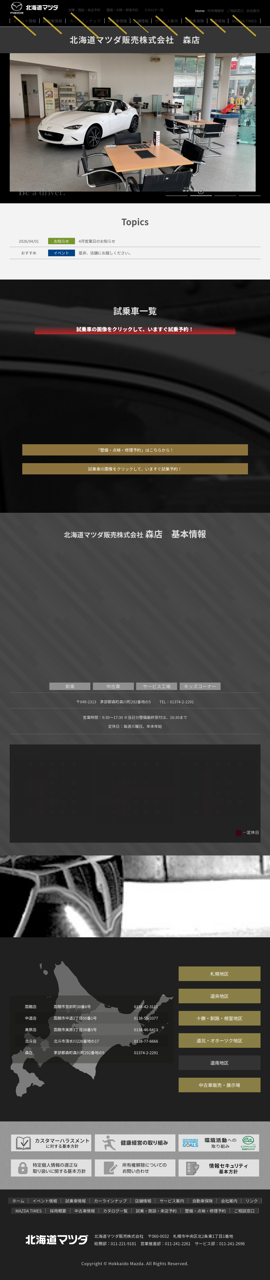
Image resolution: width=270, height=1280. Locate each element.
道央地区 (219, 996)
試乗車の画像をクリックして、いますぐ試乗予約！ (135, 469)
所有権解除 (215, 10)
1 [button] (177, 195)
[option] (135, 122)
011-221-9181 (123, 1243)
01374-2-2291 (182, 701)
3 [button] (225, 195)
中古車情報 (84, 1211)
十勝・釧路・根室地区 (220, 1018)
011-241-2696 (232, 1243)
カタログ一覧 (155, 9)
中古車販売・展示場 (219, 1085)
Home (200, 10)
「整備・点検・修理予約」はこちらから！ (135, 450)
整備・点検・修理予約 (123, 9)
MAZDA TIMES (28, 1211)
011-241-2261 (178, 1243)
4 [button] (250, 195)
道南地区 (219, 1062)
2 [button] (201, 195)
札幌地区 (219, 973)
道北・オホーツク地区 (220, 1040)
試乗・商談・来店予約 (85, 9)
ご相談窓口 (235, 10)
